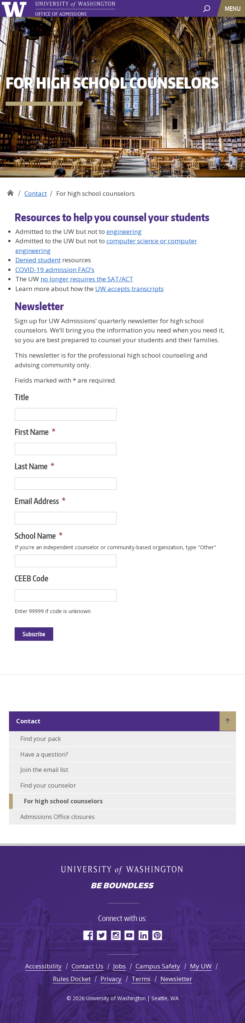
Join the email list (44, 770)
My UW (201, 966)
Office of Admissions (10, 191)
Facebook (88, 935)
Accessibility (43, 966)
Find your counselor (48, 785)
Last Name (34, 466)
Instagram (116, 935)
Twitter (102, 935)
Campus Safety (158, 966)
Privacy (111, 978)
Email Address (40, 501)
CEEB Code (31, 578)
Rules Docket (72, 978)
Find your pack (40, 739)
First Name (35, 432)
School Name (39, 536)
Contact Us (87, 966)
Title (22, 397)
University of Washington (15, 8)
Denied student (38, 260)
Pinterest (157, 935)
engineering (124, 231)
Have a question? (44, 754)
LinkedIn (143, 935)
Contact (35, 193)
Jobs (119, 966)
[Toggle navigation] (233, 8)
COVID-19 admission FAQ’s (54, 269)
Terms (141, 978)
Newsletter (176, 978)
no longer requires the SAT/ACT (86, 279)
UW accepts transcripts (129, 288)
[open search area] (206, 8)
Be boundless (122, 886)
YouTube (129, 935)
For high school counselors (63, 801)
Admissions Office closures (57, 817)
